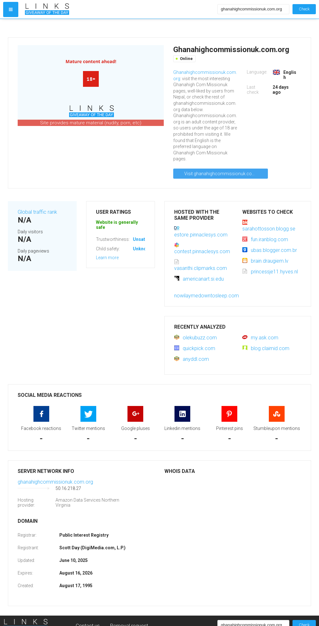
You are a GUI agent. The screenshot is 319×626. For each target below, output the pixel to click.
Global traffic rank (37, 212)
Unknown (142, 248)
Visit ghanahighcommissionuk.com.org (224, 173)
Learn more (107, 257)
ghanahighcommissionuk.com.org (55, 482)
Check (304, 9)
